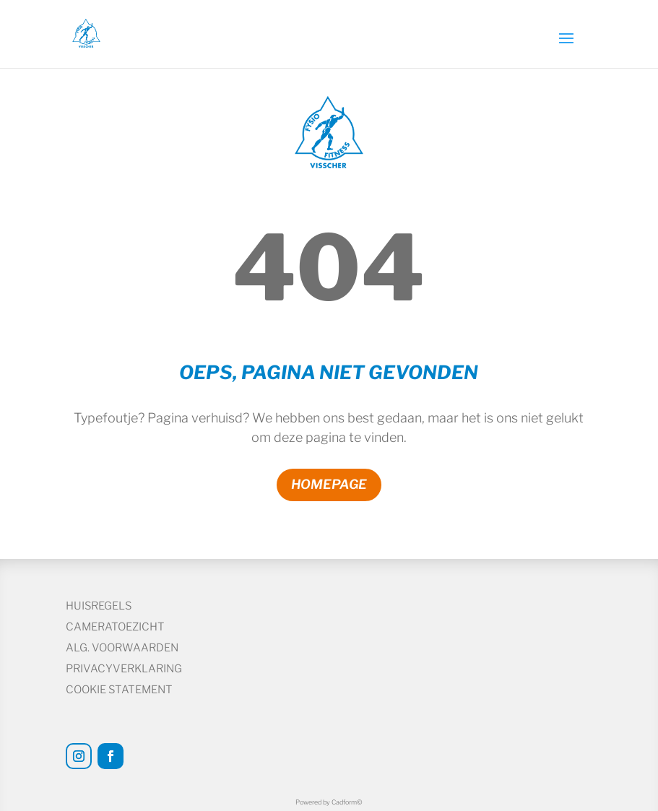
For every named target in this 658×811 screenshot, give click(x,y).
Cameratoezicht (115, 626)
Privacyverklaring (124, 668)
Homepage (329, 484)
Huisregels (98, 605)
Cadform (347, 802)
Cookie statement (119, 689)
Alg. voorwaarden (122, 647)
